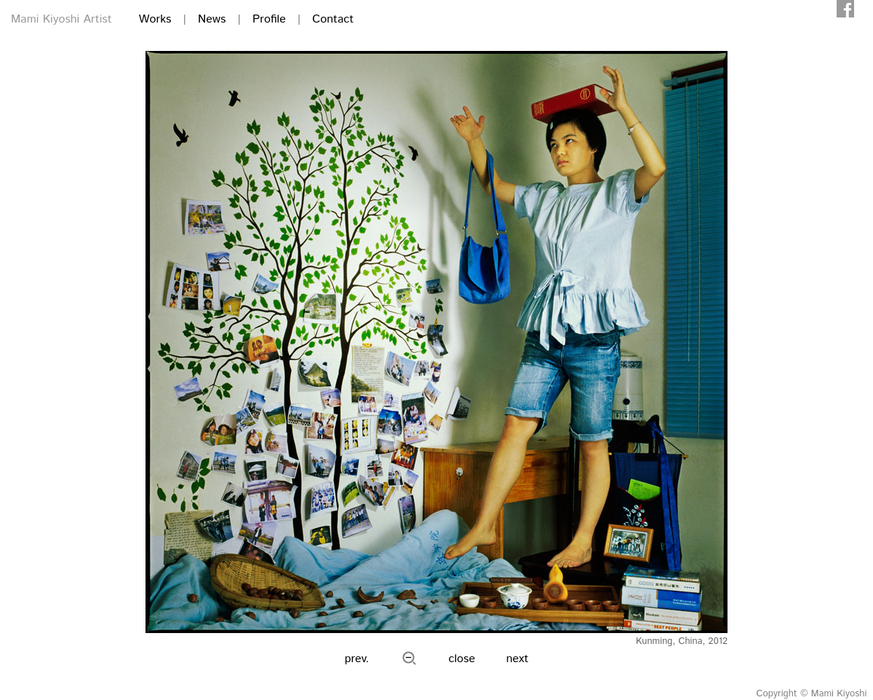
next (517, 659)
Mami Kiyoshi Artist (61, 19)
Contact (333, 19)
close (462, 659)
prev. (357, 659)
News (212, 19)
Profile (269, 19)
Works (155, 19)
